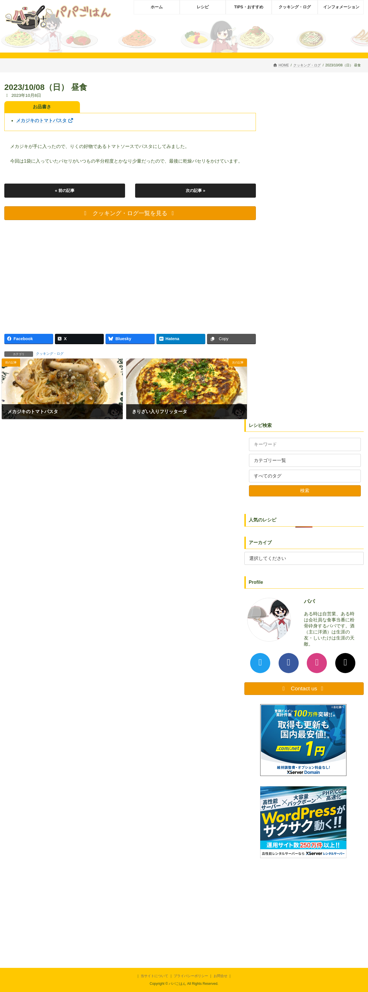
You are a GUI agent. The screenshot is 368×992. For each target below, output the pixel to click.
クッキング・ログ (50, 354)
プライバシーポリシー (191, 976)
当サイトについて (154, 976)
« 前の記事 (64, 190)
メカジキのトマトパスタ (45, 120)
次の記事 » (195, 190)
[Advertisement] (130, 274)
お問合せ (220, 976)
